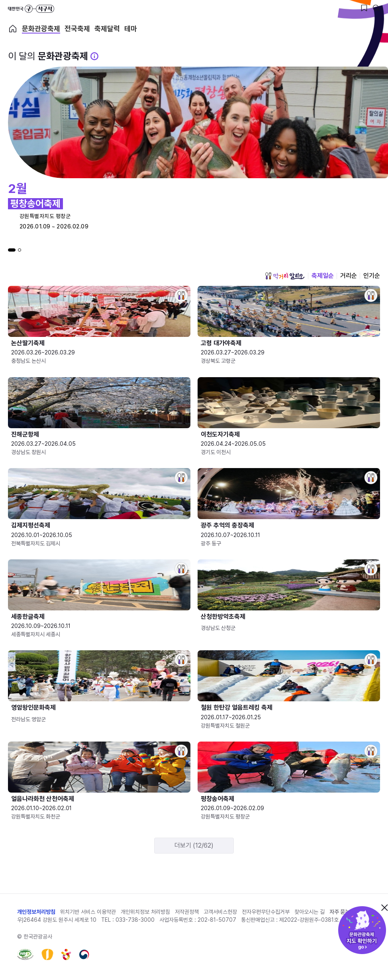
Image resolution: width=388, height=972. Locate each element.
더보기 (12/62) (194, 845)
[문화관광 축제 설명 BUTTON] (94, 56)
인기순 (371, 275)
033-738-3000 (135, 920)
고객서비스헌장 (220, 912)
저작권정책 (187, 912)
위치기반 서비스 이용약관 (88, 912)
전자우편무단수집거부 (266, 912)
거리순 (348, 275)
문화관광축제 (41, 29)
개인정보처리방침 (36, 912)
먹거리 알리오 (285, 276)
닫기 (384, 907)
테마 (130, 29)
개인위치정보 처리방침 (145, 912)
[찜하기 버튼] (364, 8)
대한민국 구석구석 (31, 9)
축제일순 (323, 275)
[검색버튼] (376, 8)
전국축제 (77, 29)
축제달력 (107, 29)
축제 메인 (13, 28)
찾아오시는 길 (309, 912)
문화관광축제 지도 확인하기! (362, 930)
